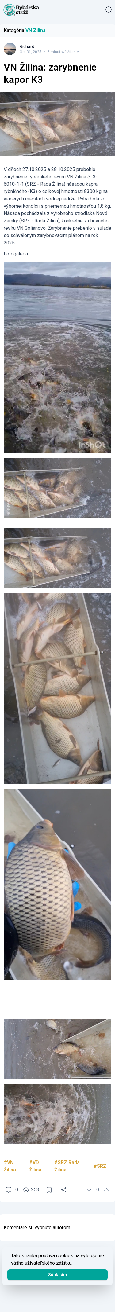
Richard (27, 46)
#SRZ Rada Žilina (67, 1166)
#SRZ (100, 1166)
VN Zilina (35, 30)
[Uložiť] (49, 1190)
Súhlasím (57, 1274)
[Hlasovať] (89, 1190)
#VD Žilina (35, 1166)
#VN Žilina (10, 1166)
